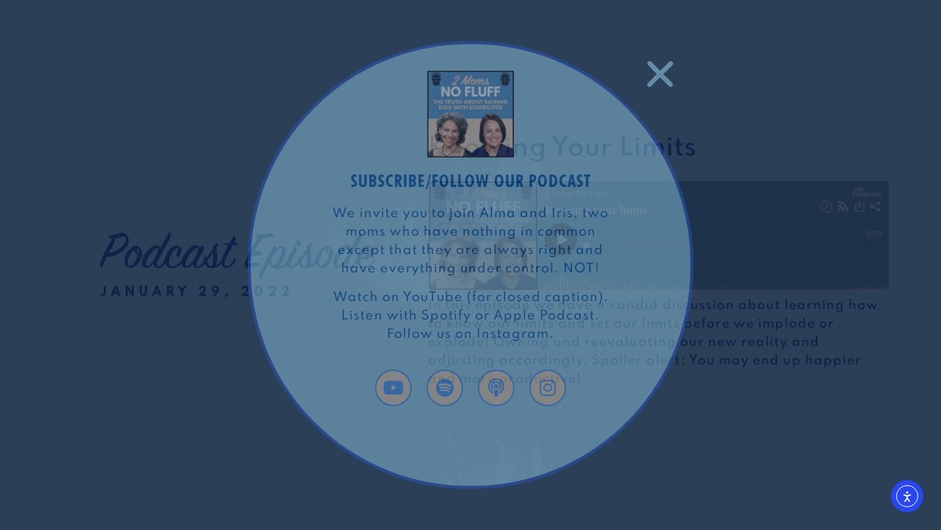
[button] (660, 74)
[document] (470, 265)
